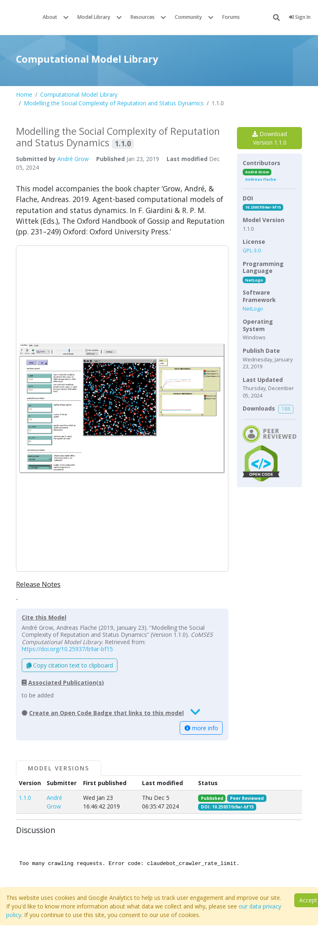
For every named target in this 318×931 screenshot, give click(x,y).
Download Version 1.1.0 (269, 138)
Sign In (300, 17)
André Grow (73, 159)
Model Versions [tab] (58, 768)
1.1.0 (25, 798)
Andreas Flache (260, 179)
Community (188, 17)
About (50, 17)
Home (24, 94)
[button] (122, 408)
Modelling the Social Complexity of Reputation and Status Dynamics (114, 103)
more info (201, 728)
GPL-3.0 (252, 250)
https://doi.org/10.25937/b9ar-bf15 (67, 649)
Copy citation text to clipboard (70, 665)
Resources (143, 17)
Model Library (94, 17)
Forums (231, 17)
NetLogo (254, 280)
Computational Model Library (78, 94)
